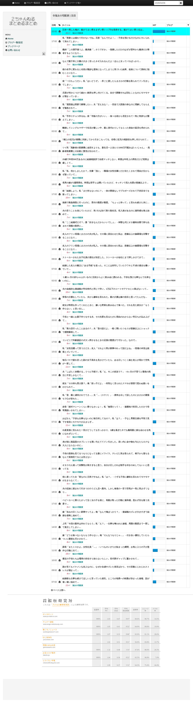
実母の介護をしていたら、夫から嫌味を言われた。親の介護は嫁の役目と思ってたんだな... (104, 297)
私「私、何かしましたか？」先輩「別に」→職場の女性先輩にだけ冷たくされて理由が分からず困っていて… (105, 173)
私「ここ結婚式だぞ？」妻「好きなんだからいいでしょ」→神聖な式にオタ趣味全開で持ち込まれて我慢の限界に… (105, 224)
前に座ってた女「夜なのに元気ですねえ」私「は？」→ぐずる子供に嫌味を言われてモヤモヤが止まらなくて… (105, 479)
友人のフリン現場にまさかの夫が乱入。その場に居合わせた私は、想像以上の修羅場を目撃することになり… (105, 236)
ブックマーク (12, 46)
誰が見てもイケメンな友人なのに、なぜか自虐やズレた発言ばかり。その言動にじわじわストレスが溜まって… (105, 569)
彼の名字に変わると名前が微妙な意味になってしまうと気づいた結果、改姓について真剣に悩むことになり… (105, 71)
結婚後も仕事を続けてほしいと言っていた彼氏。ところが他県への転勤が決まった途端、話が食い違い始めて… (105, 580)
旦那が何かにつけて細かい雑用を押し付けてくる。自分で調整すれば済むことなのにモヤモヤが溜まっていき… (105, 94)
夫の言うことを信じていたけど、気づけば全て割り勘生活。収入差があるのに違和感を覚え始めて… (105, 212)
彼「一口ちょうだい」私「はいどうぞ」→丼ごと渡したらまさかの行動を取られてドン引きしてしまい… (105, 83)
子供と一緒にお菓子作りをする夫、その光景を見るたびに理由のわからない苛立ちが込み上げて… (105, 319)
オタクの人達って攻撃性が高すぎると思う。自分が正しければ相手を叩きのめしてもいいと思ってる (105, 467)
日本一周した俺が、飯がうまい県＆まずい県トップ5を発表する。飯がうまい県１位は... (103, 30)
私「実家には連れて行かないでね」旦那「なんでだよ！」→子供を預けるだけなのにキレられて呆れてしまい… (105, 40)
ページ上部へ (58, 590)
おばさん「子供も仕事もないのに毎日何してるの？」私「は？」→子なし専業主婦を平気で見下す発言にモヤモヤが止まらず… (105, 420)
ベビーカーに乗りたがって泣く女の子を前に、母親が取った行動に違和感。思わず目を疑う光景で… (105, 502)
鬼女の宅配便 (171, 31)
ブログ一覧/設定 (32, 3)
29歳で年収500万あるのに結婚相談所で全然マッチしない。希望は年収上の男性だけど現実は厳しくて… (105, 161)
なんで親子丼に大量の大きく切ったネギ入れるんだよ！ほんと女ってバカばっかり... (101, 61)
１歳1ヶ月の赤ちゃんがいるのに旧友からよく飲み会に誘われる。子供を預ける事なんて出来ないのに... (106, 279)
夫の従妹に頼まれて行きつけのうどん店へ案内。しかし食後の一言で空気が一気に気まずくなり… (105, 490)
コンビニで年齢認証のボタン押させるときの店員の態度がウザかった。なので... (99, 340)
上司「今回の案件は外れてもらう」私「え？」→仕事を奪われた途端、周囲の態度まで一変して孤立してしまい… (105, 525)
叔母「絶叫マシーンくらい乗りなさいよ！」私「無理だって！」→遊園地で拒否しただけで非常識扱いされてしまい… (105, 408)
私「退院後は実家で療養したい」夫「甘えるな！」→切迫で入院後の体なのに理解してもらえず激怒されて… (105, 106)
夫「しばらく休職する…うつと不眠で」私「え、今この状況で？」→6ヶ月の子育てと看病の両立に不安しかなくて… (106, 373)
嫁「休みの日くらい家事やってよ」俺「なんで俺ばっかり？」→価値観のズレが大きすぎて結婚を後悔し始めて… (105, 514)
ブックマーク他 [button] (72, 3)
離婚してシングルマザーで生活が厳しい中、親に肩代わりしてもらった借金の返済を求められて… (105, 130)
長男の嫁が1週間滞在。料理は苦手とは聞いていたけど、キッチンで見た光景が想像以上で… (105, 182)
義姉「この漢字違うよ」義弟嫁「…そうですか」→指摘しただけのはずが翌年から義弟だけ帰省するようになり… (105, 51)
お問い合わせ (51, 3)
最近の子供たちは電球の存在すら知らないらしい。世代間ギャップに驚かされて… (100, 558)
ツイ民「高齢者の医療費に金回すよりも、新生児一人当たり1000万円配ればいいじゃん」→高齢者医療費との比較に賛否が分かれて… (106, 149)
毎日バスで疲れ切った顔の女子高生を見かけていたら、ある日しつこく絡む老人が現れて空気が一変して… (105, 362)
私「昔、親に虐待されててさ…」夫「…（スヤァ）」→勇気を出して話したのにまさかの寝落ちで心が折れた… (105, 397)
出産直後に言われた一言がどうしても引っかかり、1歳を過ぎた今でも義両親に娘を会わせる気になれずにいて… (106, 432)
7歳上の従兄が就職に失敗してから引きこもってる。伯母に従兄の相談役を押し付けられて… (105, 139)
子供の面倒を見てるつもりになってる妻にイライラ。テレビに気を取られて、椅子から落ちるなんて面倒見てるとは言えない (105, 455)
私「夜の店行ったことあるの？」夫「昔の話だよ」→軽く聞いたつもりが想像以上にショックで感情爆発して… (105, 330)
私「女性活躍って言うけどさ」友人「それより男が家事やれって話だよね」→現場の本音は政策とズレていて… (105, 350)
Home (16, 3)
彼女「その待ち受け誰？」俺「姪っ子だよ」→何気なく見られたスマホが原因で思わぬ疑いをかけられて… (105, 385)
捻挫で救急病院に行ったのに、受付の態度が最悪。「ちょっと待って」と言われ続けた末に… (105, 202)
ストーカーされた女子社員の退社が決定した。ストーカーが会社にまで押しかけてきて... (103, 257)
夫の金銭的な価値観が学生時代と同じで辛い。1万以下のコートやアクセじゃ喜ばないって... (105, 289)
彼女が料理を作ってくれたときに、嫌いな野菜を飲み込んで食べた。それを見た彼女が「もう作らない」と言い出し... (105, 307)
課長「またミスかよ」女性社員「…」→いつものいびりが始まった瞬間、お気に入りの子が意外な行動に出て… (105, 549)
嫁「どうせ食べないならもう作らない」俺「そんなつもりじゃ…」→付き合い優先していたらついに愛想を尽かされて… (105, 537)
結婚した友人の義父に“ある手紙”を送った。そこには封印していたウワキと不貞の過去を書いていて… (105, 267)
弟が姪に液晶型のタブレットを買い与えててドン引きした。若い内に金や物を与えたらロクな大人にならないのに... (105, 444)
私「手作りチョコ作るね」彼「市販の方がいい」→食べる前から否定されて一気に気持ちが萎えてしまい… (105, 118)
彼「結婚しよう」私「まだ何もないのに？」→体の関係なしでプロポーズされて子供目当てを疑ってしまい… (105, 193)
